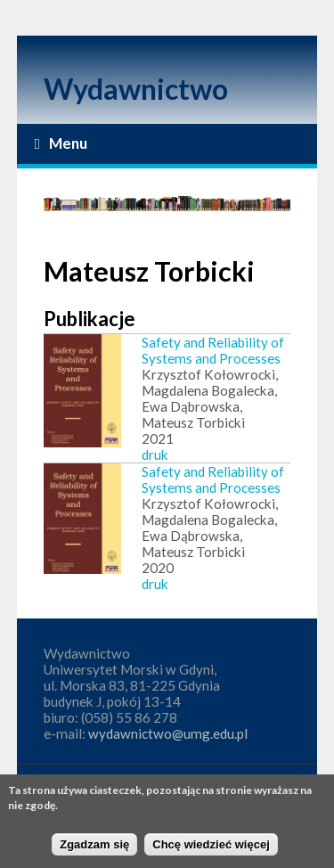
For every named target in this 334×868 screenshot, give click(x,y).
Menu (61, 143)
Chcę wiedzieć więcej (211, 849)
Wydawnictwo (136, 88)
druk (155, 454)
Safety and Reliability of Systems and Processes (213, 350)
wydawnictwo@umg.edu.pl (168, 733)
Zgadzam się (94, 849)
